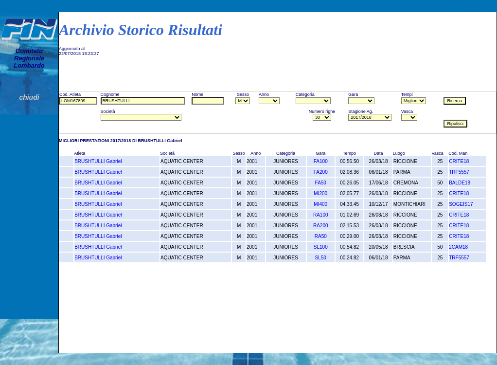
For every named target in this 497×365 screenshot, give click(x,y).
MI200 (320, 193)
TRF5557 (459, 172)
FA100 (321, 161)
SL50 (320, 257)
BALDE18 (459, 182)
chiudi (29, 97)
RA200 (320, 225)
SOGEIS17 (461, 204)
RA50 (321, 236)
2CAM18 (458, 247)
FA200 (321, 172)
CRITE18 (459, 161)
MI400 (320, 204)
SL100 (321, 247)
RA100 (320, 215)
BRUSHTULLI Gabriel (98, 161)
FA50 (320, 182)
